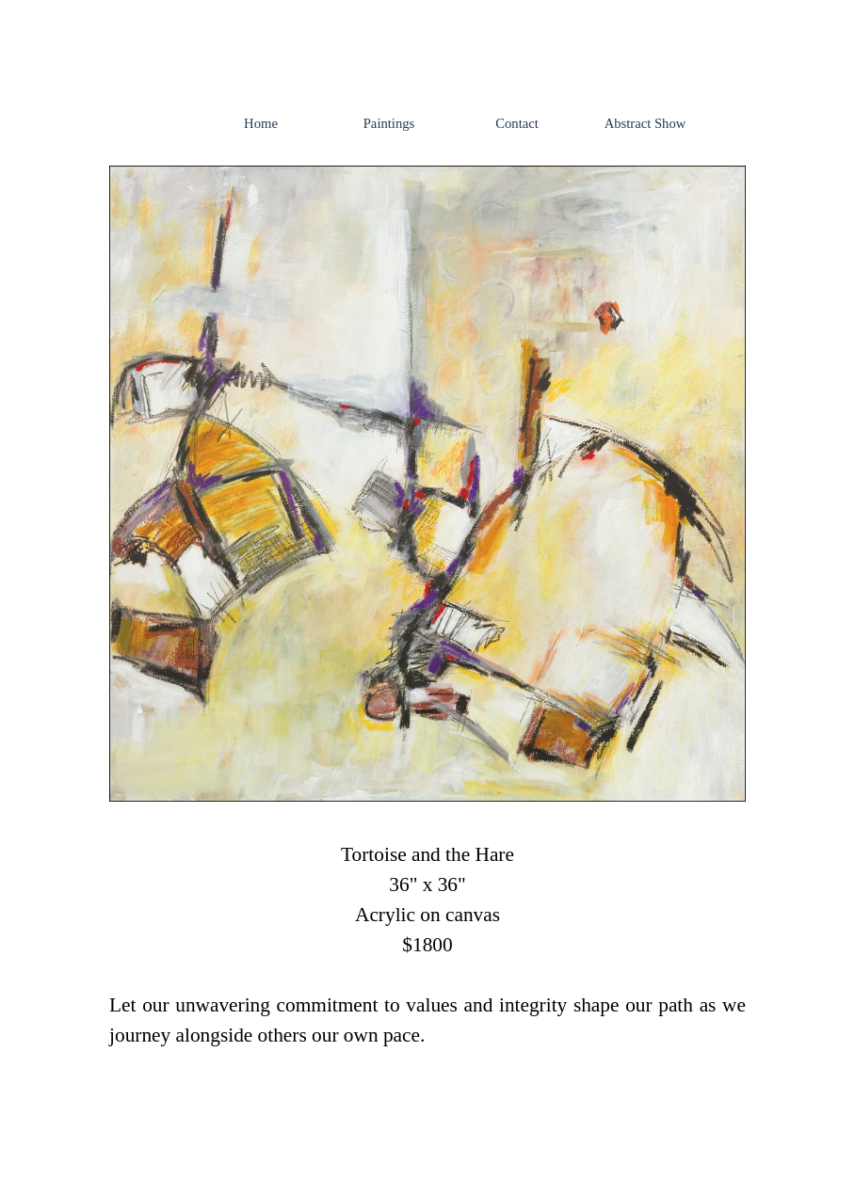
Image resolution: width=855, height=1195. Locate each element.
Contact (517, 123)
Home (261, 123)
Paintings (389, 123)
